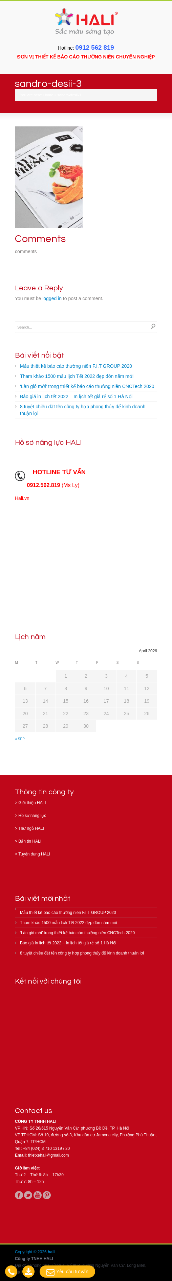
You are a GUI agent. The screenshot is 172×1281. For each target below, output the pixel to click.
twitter (28, 1195)
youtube (38, 1195)
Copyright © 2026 (31, 1252)
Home (48, 95)
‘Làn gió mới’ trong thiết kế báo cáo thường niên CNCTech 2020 (87, 386)
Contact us (33, 1111)
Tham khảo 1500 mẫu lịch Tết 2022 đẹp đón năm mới (76, 376)
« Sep (20, 739)
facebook (19, 1195)
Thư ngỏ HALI (31, 828)
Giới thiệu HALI (32, 802)
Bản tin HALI (29, 841)
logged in (52, 298)
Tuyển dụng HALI (34, 854)
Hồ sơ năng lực (32, 815)
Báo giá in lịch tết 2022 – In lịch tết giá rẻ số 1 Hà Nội (76, 396)
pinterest (47, 1195)
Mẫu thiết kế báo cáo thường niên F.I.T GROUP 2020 (76, 366)
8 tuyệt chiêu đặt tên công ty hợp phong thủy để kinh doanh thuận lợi (82, 410)
